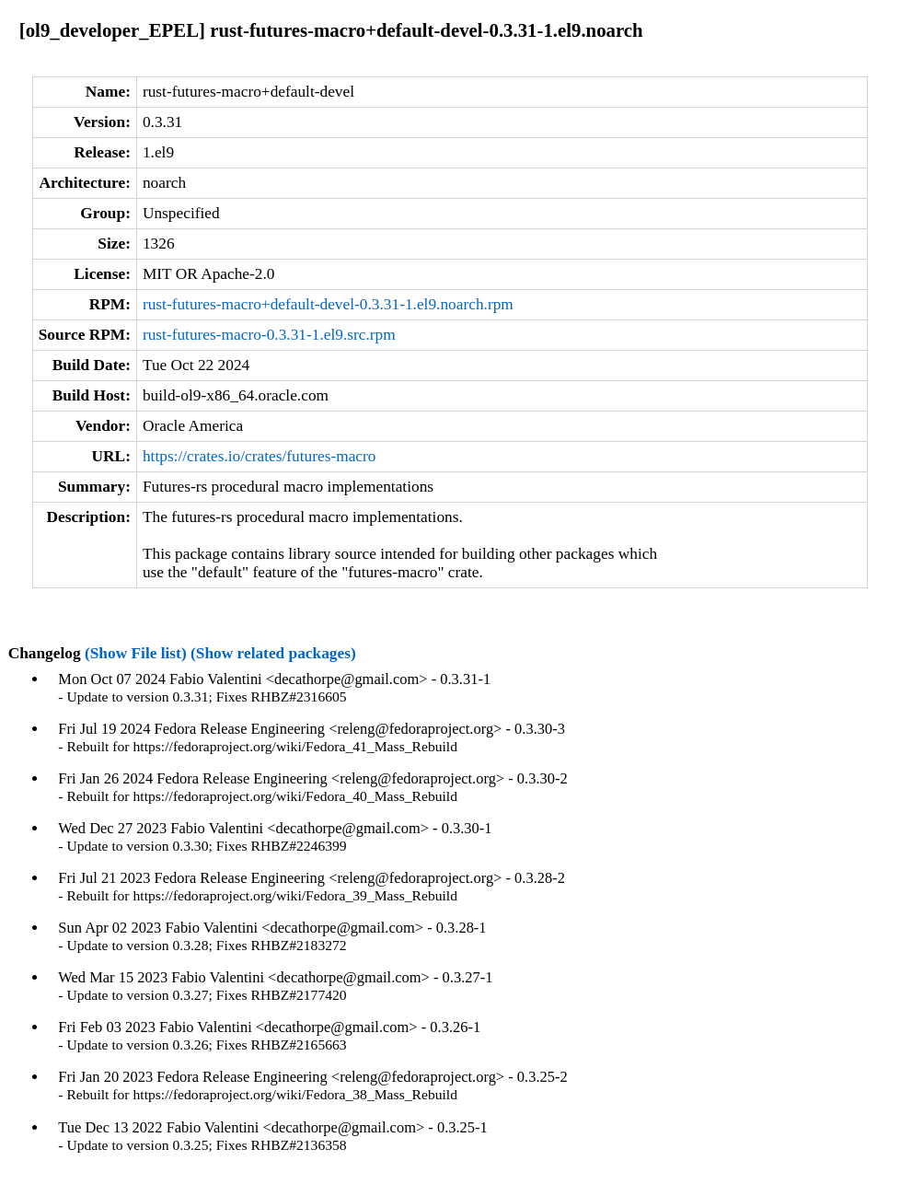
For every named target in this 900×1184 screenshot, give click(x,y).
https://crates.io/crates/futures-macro (259, 456)
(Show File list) (136, 653)
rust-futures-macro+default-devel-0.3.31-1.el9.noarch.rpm (328, 304)
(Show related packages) (273, 653)
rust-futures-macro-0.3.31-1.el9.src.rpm (269, 334)
